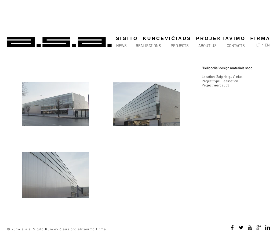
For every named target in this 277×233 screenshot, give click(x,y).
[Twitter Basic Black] (241, 227)
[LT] (258, 45)
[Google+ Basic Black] (258, 227)
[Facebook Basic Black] (232, 227)
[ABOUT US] (207, 46)
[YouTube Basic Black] (249, 227)
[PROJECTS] (179, 46)
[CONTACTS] (236, 46)
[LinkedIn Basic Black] (267, 227)
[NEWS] (127, 46)
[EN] (267, 45)
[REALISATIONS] (148, 46)
